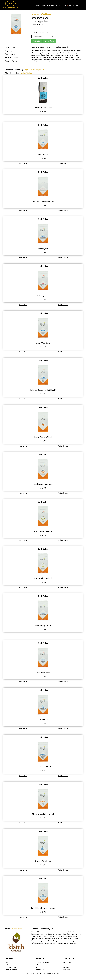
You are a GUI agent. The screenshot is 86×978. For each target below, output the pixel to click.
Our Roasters (11, 965)
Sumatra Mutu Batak (43, 861)
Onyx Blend (43, 720)
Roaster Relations (42, 962)
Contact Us (39, 969)
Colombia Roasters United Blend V (43, 390)
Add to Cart (23, 163)
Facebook (67, 962)
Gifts (58, 5)
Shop (38, 5)
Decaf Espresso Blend (43, 437)
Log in (71, 5)
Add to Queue (63, 163)
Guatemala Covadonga (43, 107)
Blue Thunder (43, 154)
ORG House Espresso (43, 531)
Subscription (48, 5)
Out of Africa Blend (43, 767)
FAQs (37, 967)
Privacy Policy (12, 967)
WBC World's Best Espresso (43, 201)
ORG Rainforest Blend (43, 578)
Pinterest (66, 969)
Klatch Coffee (26, 73)
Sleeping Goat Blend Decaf (43, 814)
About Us (10, 962)
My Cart (79, 5)
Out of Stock (43, 116)
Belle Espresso (43, 296)
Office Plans (40, 965)
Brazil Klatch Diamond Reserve (43, 908)
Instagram (67, 967)
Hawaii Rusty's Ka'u (43, 625)
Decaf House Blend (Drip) (43, 484)
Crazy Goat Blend (43, 343)
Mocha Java (43, 249)
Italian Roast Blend (43, 672)
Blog (64, 5)
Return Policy (11, 969)
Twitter (66, 965)
